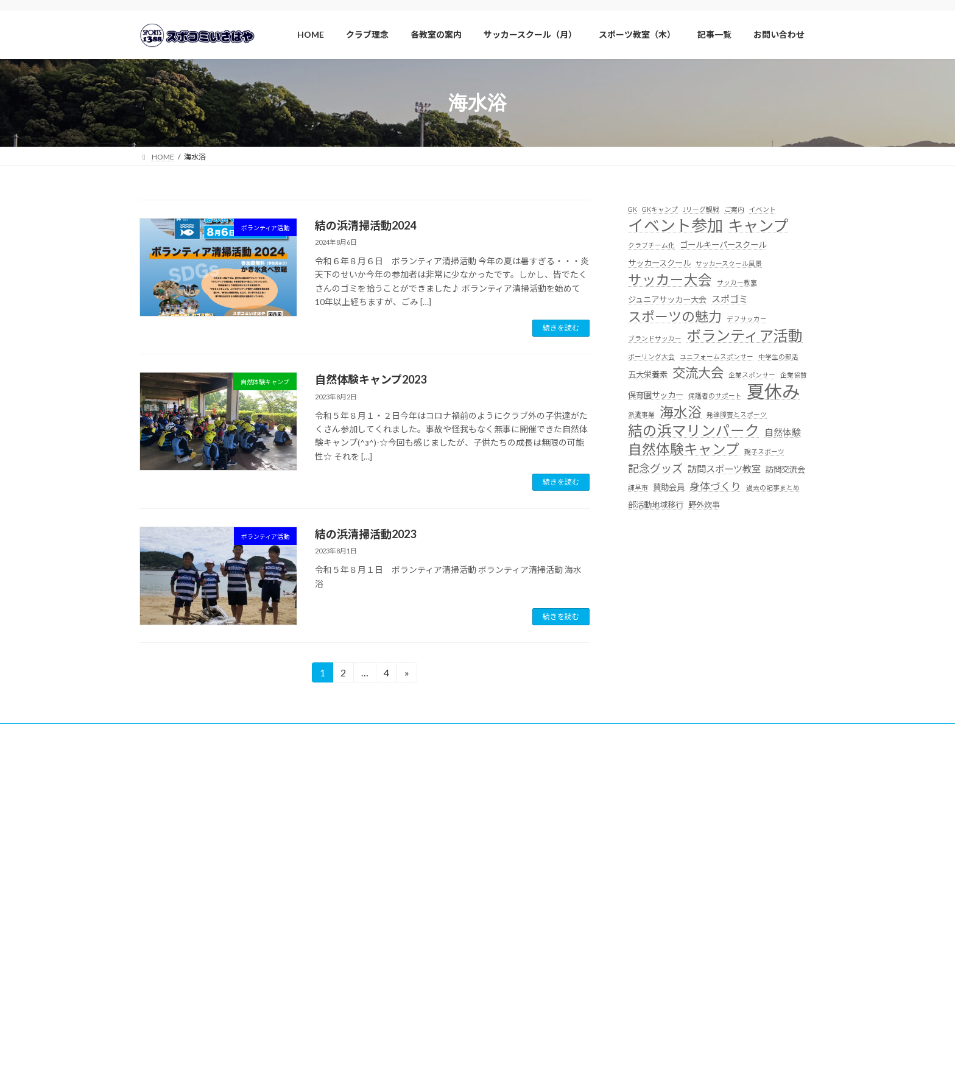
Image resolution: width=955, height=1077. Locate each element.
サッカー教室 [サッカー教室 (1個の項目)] (737, 282)
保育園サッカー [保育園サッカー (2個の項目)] (655, 395)
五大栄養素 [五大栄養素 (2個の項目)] (648, 374)
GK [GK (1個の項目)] (632, 209)
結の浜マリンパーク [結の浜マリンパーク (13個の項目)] (693, 431)
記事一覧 (645, 734)
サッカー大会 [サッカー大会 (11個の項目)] (670, 280)
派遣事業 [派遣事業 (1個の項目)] (641, 414)
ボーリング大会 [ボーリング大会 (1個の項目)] (651, 356)
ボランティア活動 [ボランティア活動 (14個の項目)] (744, 335)
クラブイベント (461, 734)
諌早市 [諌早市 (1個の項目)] (638, 487)
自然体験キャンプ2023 (370, 379)
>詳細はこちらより (656, 953)
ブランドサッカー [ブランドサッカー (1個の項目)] (655, 338)
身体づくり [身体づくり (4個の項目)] (715, 486)
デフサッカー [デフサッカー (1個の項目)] (747, 319)
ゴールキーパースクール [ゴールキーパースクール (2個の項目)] (723, 245)
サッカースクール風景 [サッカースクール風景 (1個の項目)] (729, 263)
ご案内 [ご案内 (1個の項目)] (734, 209)
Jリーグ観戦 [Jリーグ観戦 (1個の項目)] (701, 209)
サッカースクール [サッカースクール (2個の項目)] (659, 262)
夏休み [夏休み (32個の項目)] (773, 391)
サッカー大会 (390, 734)
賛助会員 (165, 734)
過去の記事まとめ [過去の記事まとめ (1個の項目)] (773, 487)
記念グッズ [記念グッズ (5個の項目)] (655, 468)
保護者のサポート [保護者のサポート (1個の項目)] (715, 395)
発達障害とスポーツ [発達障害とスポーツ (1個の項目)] (737, 414)
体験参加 (592, 734)
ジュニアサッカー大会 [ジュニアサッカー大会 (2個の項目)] (667, 299)
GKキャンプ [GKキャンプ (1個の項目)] (660, 209)
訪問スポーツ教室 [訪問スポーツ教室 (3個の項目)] (724, 468)
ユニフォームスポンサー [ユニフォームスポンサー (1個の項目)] (716, 356)
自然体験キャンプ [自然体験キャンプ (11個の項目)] (683, 449)
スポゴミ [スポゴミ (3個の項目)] (729, 298)
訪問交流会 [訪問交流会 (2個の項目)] (785, 469)
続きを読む (561, 327)
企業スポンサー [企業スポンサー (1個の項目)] (751, 375)
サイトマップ (706, 734)
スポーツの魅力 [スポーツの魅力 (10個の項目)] (675, 316)
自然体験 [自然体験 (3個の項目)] (782, 432)
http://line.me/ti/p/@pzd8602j (200, 882)
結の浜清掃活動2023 (365, 534)
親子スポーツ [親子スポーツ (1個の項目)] (764, 451)
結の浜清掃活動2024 (365, 225)
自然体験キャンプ (315, 734)
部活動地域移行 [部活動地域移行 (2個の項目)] (655, 505)
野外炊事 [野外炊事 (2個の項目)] (704, 505)
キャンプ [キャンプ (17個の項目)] (758, 225)
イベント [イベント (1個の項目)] (762, 209)
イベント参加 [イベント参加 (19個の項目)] (675, 225)
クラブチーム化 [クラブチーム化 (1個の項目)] (651, 245)
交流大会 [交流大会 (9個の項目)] (698, 373)
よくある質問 (532, 734)
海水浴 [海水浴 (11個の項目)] (681, 412)
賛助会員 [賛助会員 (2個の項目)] (669, 487)
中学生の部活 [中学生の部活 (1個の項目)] (778, 356)
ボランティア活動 (233, 734)
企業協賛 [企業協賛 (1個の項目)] (793, 375)
